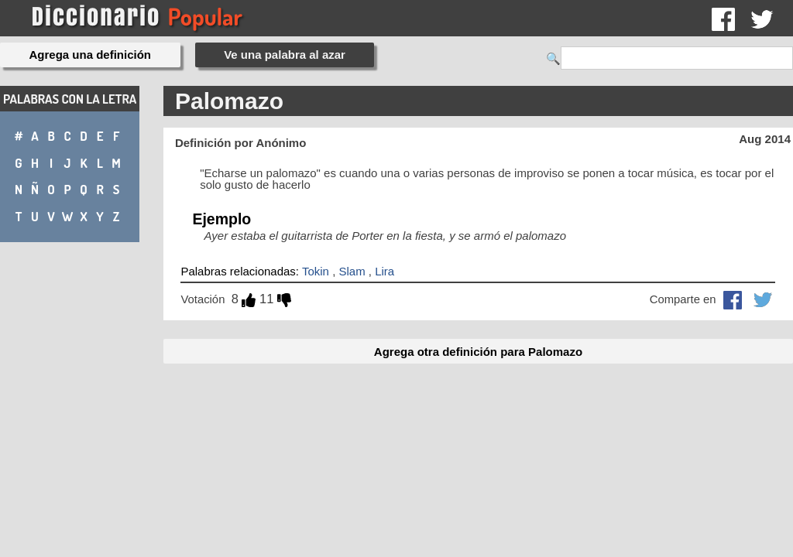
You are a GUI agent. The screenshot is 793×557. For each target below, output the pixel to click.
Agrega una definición (90, 54)
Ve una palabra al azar (284, 54)
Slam (351, 271)
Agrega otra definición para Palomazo (478, 351)
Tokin (315, 271)
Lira (384, 271)
